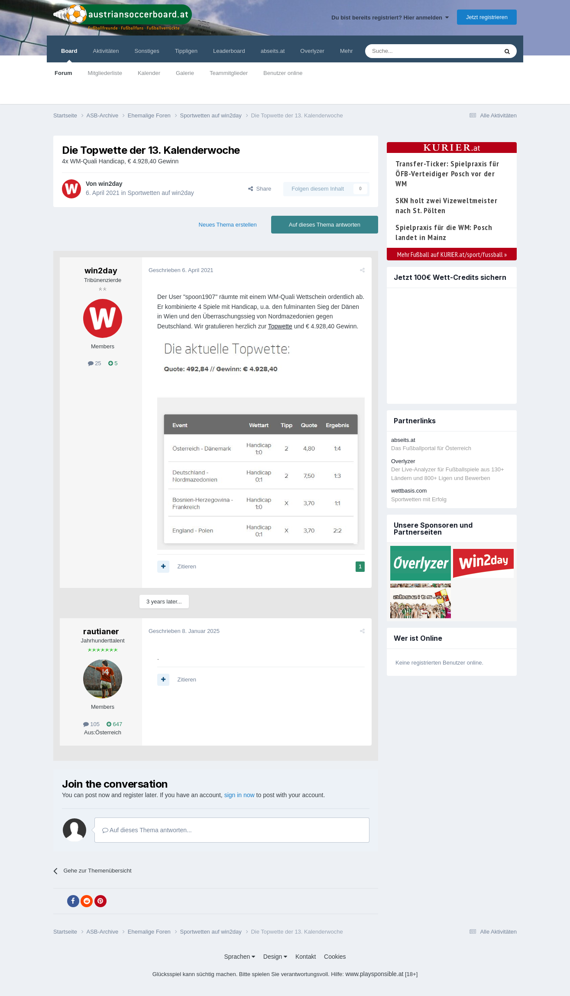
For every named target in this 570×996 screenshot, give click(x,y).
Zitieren (187, 566)
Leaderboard (229, 51)
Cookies (335, 956)
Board (69, 55)
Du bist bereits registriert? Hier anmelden (390, 17)
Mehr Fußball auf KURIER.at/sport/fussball (452, 254)
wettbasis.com (409, 490)
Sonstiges (147, 51)
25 (94, 363)
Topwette (280, 326)
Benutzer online (282, 73)
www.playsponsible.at (375, 973)
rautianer (101, 631)
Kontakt (305, 956)
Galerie (185, 73)
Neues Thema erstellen (228, 224)
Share (259, 188)
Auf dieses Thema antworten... (147, 830)
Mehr (346, 51)
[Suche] (411, 51)
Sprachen (239, 956)
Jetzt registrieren (487, 17)
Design (275, 956)
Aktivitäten (106, 51)
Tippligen (186, 51)
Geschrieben (181, 270)
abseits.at (273, 51)
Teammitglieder (229, 73)
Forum (63, 73)
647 (114, 724)
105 (91, 724)
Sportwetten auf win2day (161, 192)
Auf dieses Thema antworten (324, 224)
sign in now (239, 795)
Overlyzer (312, 51)
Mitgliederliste (104, 73)
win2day (110, 183)
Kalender (149, 73)
